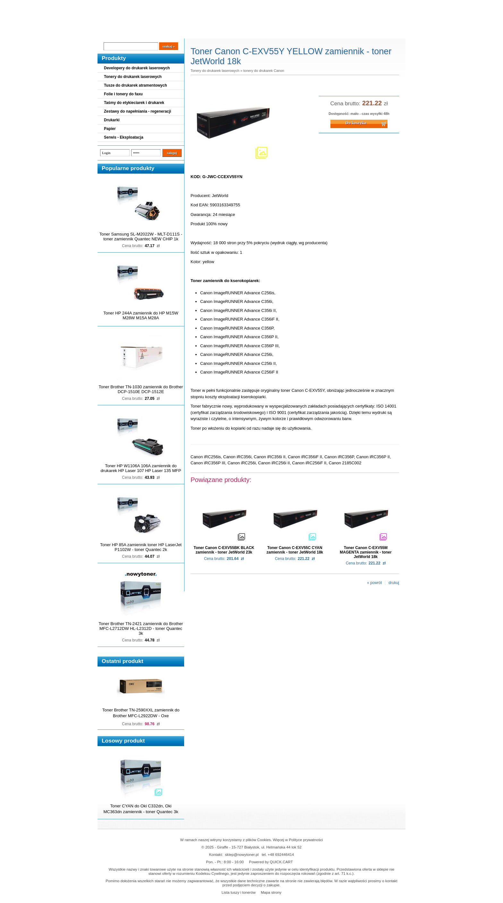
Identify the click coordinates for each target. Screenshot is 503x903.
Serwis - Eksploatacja (123, 137)
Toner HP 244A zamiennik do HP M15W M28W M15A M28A (140, 315)
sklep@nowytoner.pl (242, 854)
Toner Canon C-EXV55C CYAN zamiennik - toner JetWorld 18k (295, 550)
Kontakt (206, 32)
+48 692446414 (281, 854)
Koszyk (366, 4)
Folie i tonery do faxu (123, 94)
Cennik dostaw (136, 32)
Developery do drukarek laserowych (137, 68)
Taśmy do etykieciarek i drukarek (134, 102)
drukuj (393, 582)
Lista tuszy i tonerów (239, 892)
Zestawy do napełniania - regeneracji (137, 111)
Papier (110, 128)
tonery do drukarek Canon (263, 71)
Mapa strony (271, 892)
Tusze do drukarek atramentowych (135, 85)
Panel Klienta (175, 32)
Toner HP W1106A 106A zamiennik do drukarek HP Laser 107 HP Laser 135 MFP (141, 468)
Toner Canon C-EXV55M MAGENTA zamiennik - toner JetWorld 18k (365, 552)
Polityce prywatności (306, 840)
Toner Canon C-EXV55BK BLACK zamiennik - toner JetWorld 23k (223, 550)
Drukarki (112, 120)
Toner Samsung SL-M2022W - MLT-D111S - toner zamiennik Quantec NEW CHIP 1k (140, 236)
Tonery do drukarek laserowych (133, 76)
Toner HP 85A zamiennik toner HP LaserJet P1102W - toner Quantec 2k (141, 547)
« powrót (374, 582)
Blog (107, 32)
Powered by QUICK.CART (271, 862)
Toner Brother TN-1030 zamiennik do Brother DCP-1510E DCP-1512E (141, 389)
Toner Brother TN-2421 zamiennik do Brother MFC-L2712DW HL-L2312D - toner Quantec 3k (141, 628)
